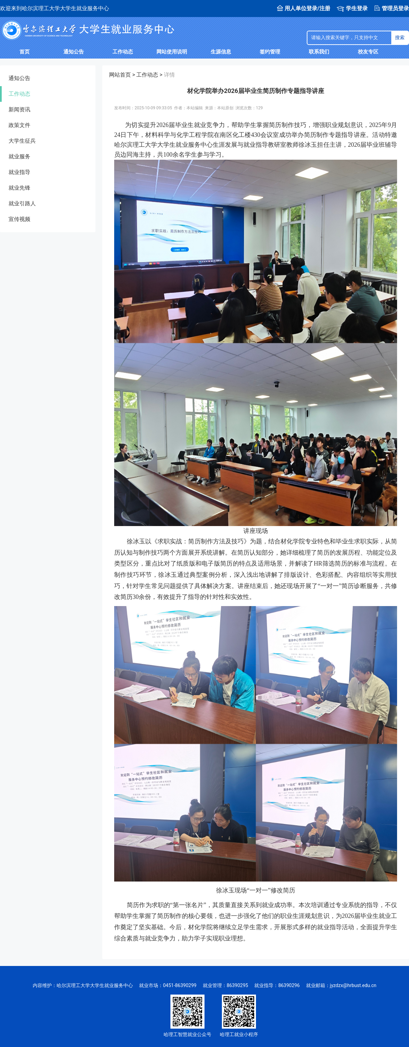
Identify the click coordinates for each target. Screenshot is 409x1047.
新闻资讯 (19, 109)
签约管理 (270, 52)
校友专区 (368, 52)
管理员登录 (391, 8)
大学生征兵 (22, 141)
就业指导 (19, 172)
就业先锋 (19, 188)
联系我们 (319, 52)
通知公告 (73, 52)
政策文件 (19, 125)
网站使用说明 (171, 52)
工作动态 (122, 52)
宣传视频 (19, 219)
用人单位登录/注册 (303, 8)
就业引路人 (22, 203)
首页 (24, 52)
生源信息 (221, 52)
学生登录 (352, 8)
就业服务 (19, 156)
